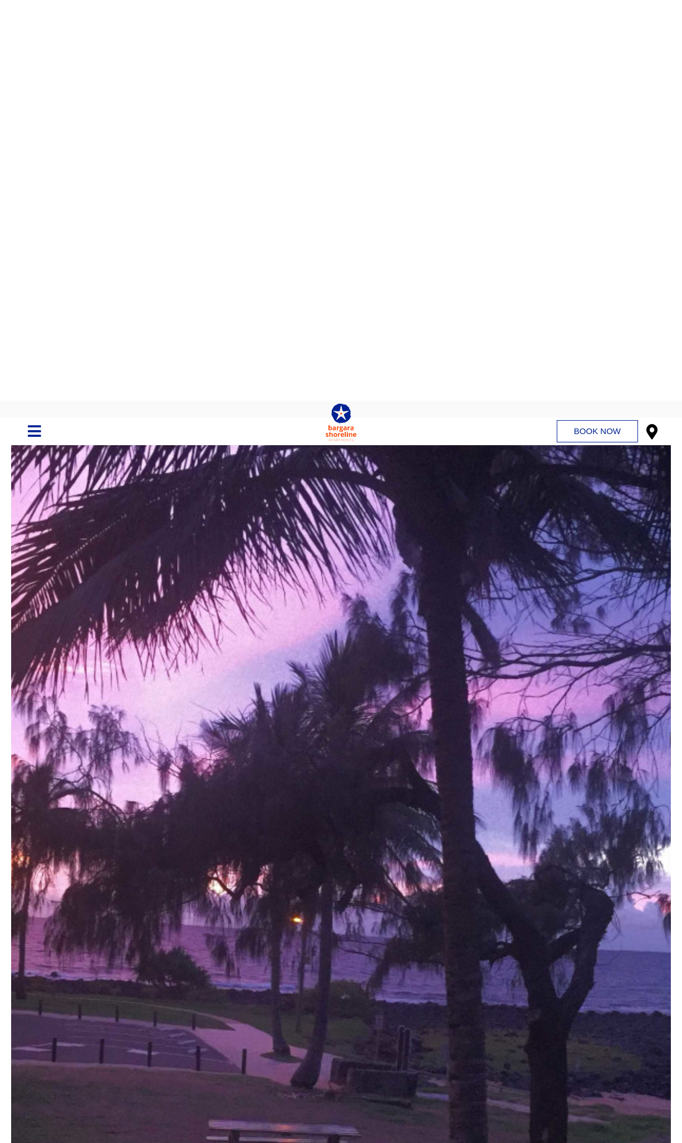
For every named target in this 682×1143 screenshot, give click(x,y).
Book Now (597, 30)
